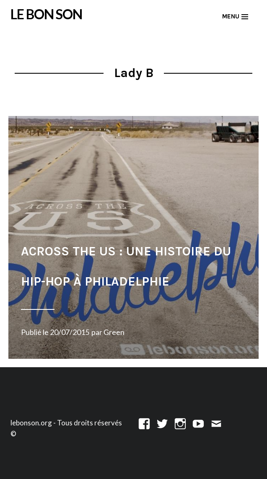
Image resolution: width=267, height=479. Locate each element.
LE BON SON (46, 14)
